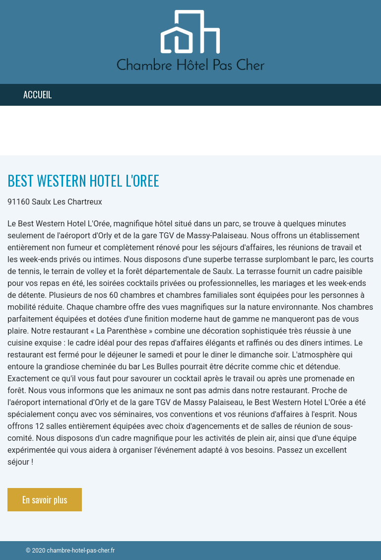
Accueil (37, 94)
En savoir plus (44, 499)
